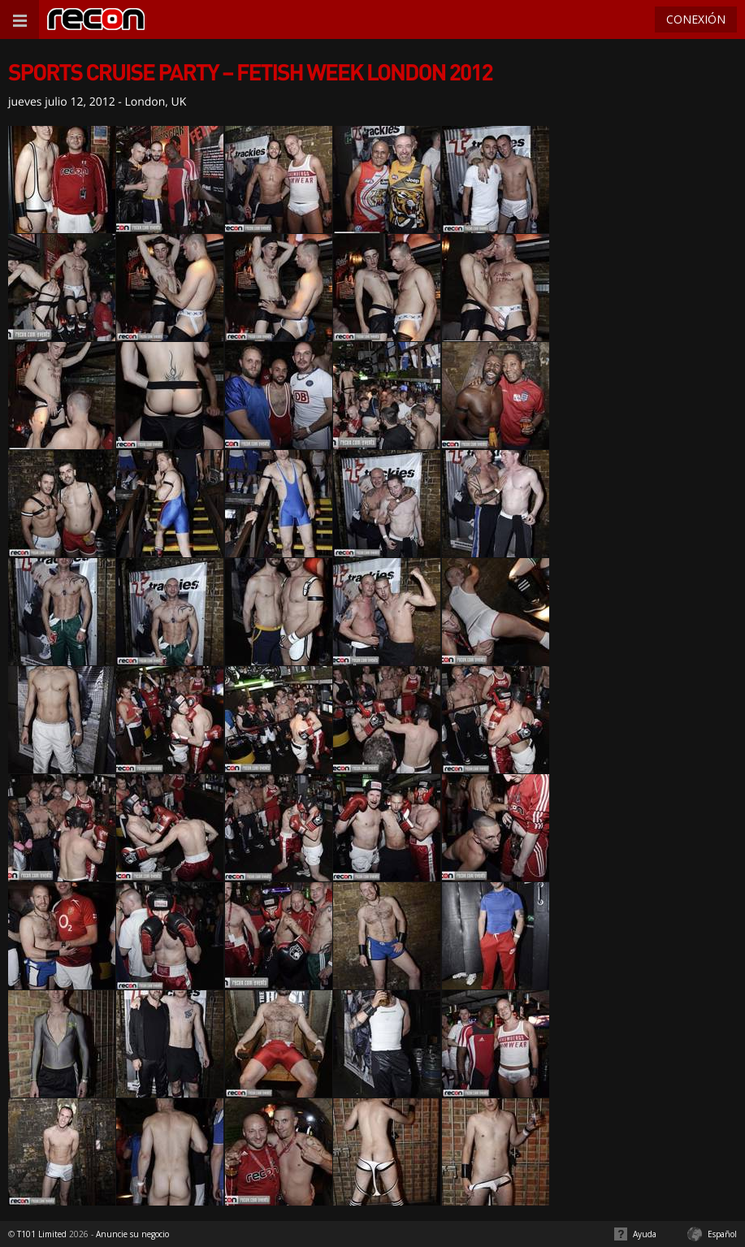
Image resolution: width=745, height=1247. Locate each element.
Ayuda (644, 1234)
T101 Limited (42, 1234)
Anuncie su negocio (132, 1234)
